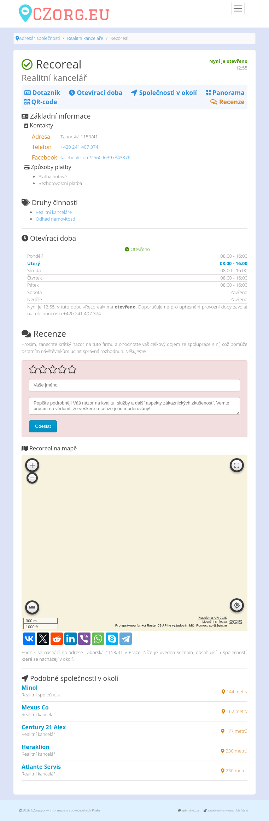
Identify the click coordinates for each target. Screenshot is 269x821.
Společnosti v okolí (164, 92)
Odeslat (43, 426)
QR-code (40, 101)
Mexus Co (35, 707)
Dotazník (42, 92)
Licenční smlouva (214, 621)
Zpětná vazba (188, 810)
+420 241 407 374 (79, 147)
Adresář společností (39, 38)
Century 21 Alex (44, 727)
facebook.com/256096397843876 (95, 157)
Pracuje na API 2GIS (212, 617)
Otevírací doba (95, 92)
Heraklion (35, 747)
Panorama (225, 92)
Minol (29, 687)
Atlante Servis (41, 767)
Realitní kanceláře (85, 38)
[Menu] (238, 8)
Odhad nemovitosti (55, 219)
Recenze (227, 101)
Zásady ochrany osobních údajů (226, 810)
